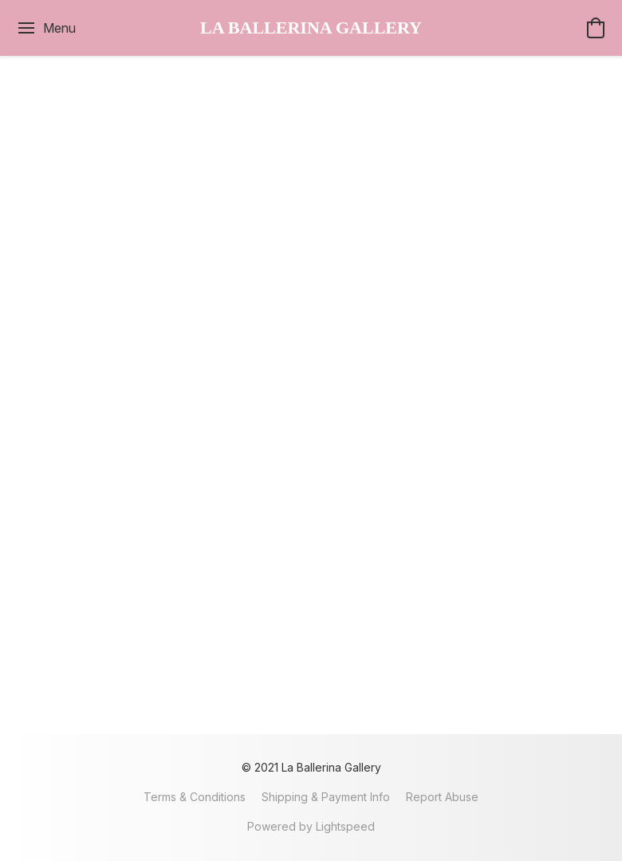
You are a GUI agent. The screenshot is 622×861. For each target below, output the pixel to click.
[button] (311, 28)
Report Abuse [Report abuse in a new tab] (442, 797)
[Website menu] (46, 28)
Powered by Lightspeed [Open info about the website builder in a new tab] (311, 826)
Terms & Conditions (195, 797)
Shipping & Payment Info (326, 797)
